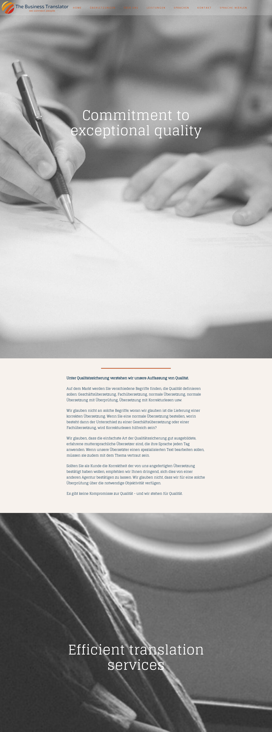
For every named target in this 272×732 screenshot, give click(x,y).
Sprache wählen (233, 7)
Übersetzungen (103, 7)
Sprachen (181, 7)
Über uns (131, 7)
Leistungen (156, 7)
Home (77, 7)
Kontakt (204, 7)
